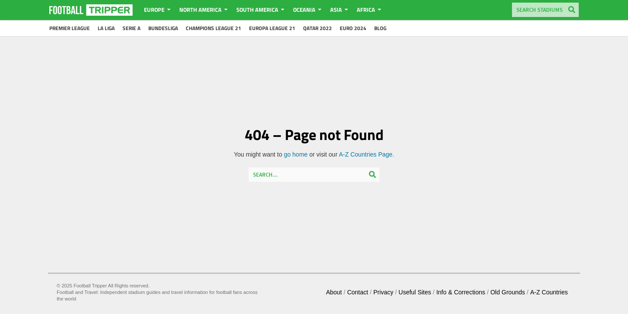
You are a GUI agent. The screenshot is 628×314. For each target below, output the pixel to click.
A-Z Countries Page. (366, 154)
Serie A (131, 28)
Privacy (383, 292)
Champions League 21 (213, 28)
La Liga (106, 28)
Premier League (69, 28)
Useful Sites (415, 292)
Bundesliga (163, 28)
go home (295, 154)
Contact (357, 292)
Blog (380, 28)
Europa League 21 (272, 28)
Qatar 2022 (317, 28)
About (334, 292)
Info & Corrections (460, 292)
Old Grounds (507, 292)
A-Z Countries (549, 292)
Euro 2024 (353, 28)
